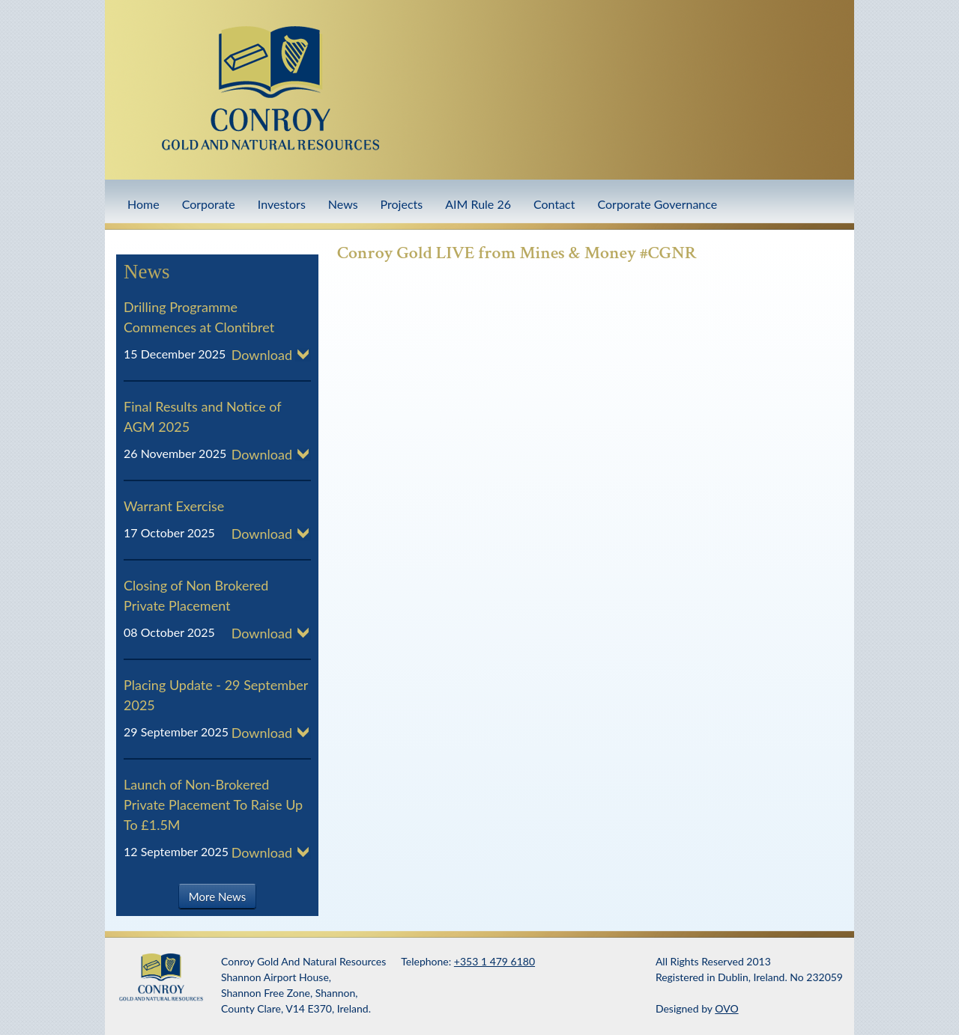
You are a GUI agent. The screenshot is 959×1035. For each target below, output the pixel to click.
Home (143, 204)
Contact (554, 204)
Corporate (208, 204)
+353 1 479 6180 (494, 961)
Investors (282, 204)
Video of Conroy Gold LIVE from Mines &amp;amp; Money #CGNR (577, 412)
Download (262, 354)
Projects (402, 204)
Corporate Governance (657, 204)
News (343, 204)
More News (217, 896)
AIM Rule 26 (478, 204)
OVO (726, 1008)
